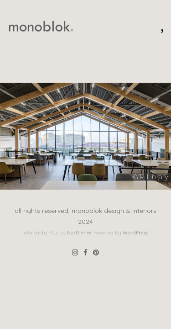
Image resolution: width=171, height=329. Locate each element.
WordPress (135, 232)
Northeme (79, 232)
